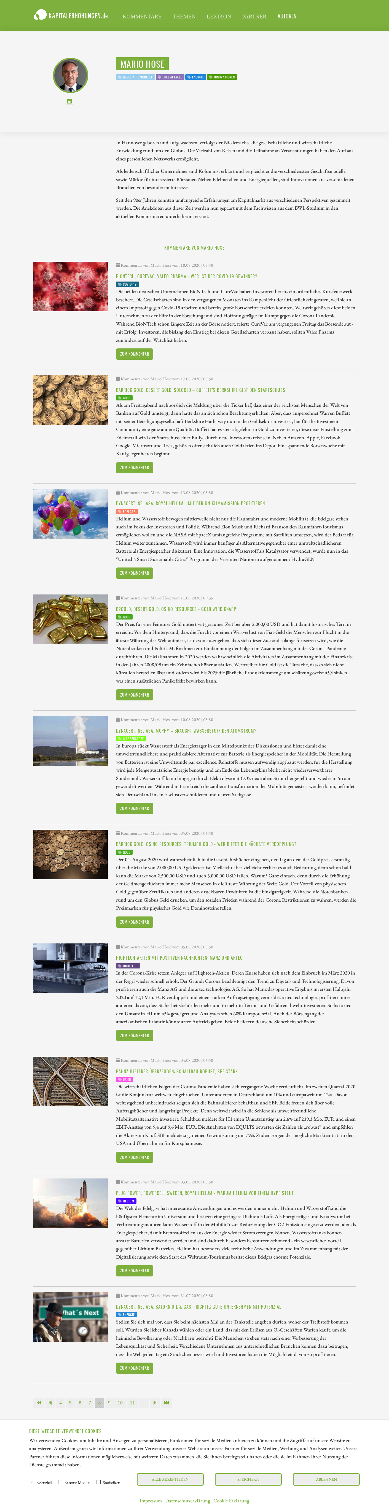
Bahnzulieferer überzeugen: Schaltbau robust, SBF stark (177, 1071)
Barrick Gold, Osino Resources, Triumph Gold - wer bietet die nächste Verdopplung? (206, 844)
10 (120, 1403)
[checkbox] (32, 1482)
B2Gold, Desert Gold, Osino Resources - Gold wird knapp (176, 609)
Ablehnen (326, 1479)
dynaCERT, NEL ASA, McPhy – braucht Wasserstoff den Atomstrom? (186, 730)
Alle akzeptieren (170, 1479)
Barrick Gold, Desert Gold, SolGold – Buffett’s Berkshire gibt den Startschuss (200, 390)
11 (132, 1403)
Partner (254, 16)
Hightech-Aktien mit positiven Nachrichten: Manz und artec (179, 957)
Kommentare (142, 16)
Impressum (151, 1500)
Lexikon (219, 16)
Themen (184, 16)
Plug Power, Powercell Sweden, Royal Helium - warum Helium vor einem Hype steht (205, 1193)
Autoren (287, 16)
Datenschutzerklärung (187, 1500)
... (144, 1403)
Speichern (248, 1479)
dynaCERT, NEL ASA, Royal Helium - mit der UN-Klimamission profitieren (190, 503)
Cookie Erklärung (231, 1500)
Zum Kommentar (134, 354)
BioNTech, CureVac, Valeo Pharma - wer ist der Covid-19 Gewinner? (186, 276)
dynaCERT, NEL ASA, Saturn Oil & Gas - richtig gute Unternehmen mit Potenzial (198, 1306)
